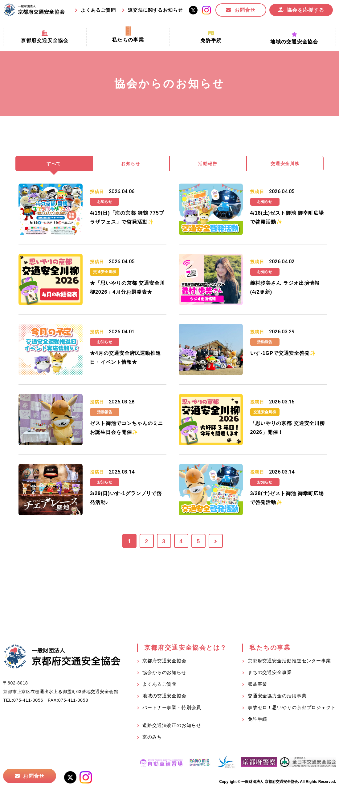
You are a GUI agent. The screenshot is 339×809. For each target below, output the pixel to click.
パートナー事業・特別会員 (171, 708)
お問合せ (245, 10)
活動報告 (208, 164)
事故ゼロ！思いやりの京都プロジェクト (292, 708)
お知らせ (131, 164)
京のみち (152, 737)
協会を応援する (305, 10)
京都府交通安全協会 (164, 661)
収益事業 (258, 685)
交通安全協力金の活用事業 (277, 696)
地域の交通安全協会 (164, 696)
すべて (54, 164)
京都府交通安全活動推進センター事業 (289, 661)
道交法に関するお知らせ (155, 10)
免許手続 (258, 720)
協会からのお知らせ (164, 673)
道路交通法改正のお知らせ (171, 726)
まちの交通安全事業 (270, 673)
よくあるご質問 (98, 10)
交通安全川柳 (285, 164)
